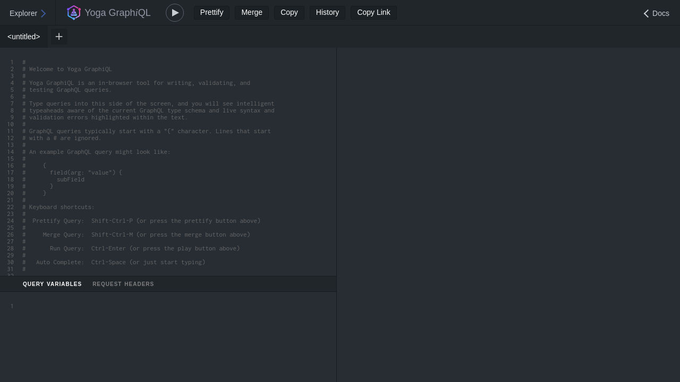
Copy (289, 12)
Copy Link (373, 12)
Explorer (23, 13)
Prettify (212, 12)
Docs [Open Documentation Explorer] (660, 13)
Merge (251, 12)
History (327, 12)
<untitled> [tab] (23, 36)
